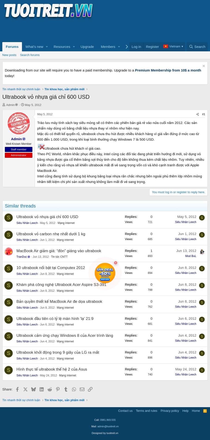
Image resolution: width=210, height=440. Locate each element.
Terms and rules (146, 410)
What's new (34, 47)
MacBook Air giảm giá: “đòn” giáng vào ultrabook (58, 251)
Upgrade (87, 47)
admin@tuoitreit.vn (108, 426)
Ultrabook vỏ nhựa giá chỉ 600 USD (47, 217)
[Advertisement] (86, 30)
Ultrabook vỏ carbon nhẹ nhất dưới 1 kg (50, 234)
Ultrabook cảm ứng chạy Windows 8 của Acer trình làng (64, 335)
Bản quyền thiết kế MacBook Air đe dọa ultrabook (59, 301)
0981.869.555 (108, 419)
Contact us (125, 410)
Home (196, 410)
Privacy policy (170, 410)
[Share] (198, 114)
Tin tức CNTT (59, 256)
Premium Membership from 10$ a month (168, 70)
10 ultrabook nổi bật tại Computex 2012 (50, 268)
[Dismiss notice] (203, 66)
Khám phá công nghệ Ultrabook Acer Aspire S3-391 (61, 284)
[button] (47, 46)
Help (185, 410)
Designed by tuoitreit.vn (105, 433)
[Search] (197, 46)
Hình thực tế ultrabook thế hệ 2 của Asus (51, 369)
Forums (12, 47)
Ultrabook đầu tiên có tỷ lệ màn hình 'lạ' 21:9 (54, 318)
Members (108, 47)
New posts (9, 55)
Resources (62, 47)
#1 (203, 114)
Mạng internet (66, 223)
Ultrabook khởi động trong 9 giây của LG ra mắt (57, 352)
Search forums (30, 55)
